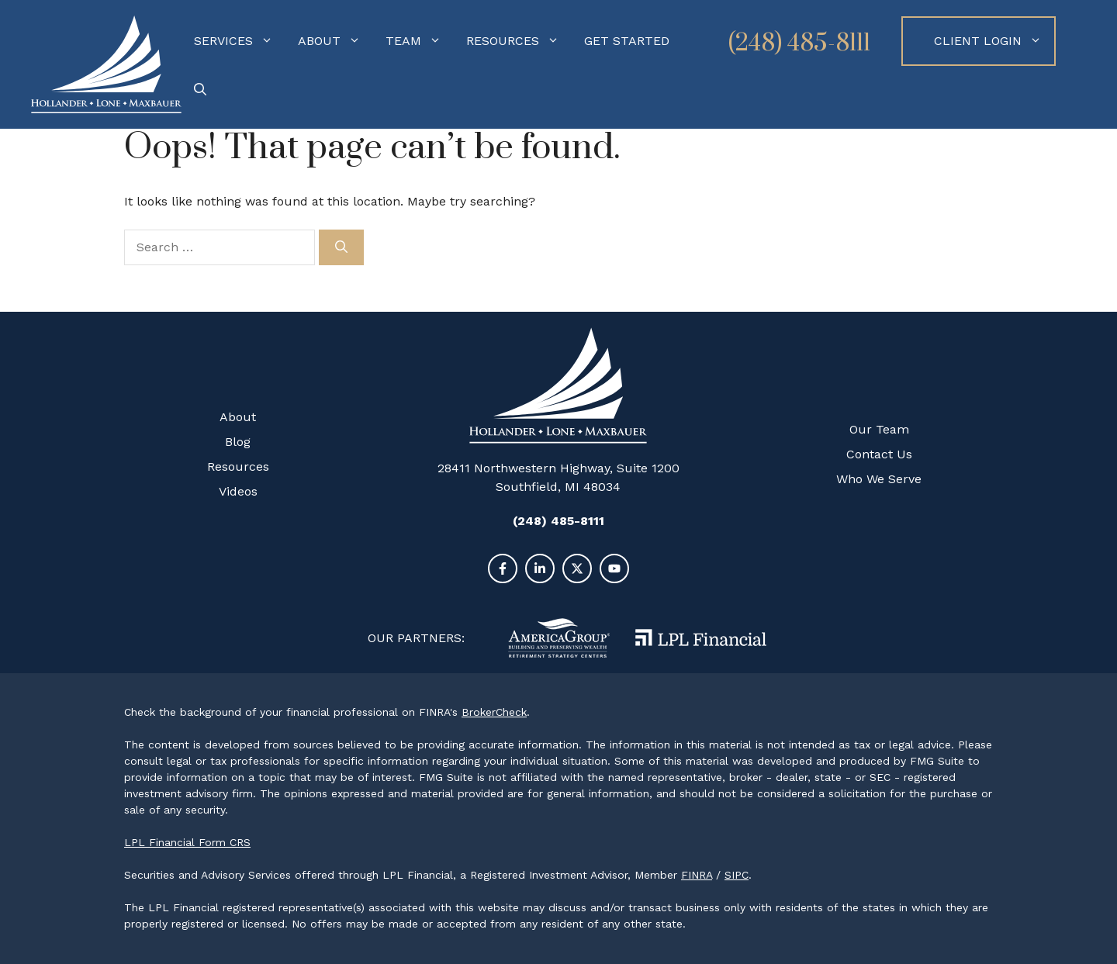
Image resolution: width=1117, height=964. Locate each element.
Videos (238, 491)
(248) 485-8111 (799, 43)
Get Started (626, 40)
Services (239, 41)
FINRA (696, 875)
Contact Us (879, 454)
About (335, 41)
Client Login (994, 41)
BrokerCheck (494, 712)
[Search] (341, 247)
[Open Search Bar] (200, 90)
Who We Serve (879, 479)
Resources (519, 41)
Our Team (879, 429)
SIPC (736, 875)
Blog (238, 441)
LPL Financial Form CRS (187, 842)
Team (420, 41)
